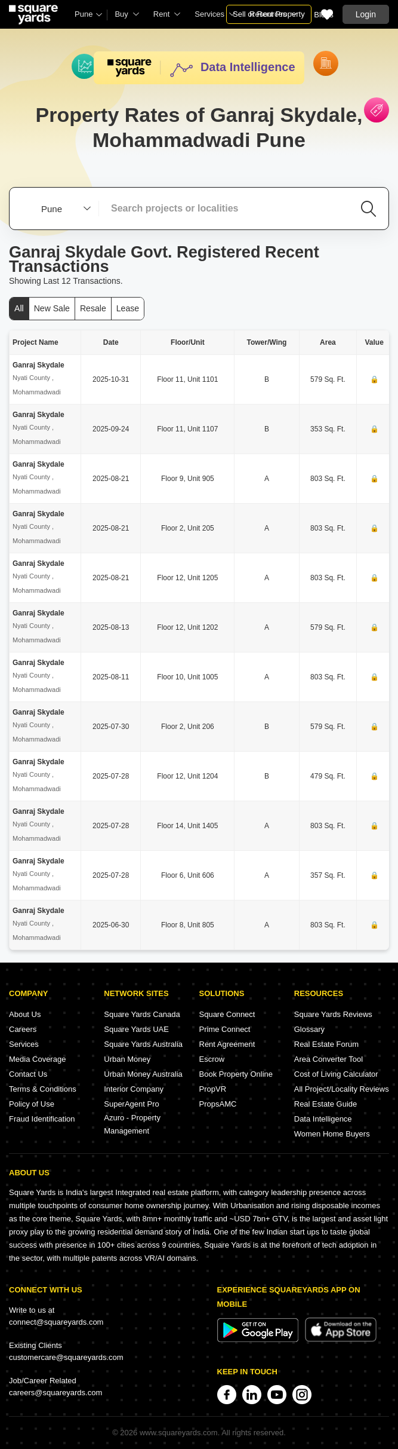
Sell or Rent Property (269, 14)
